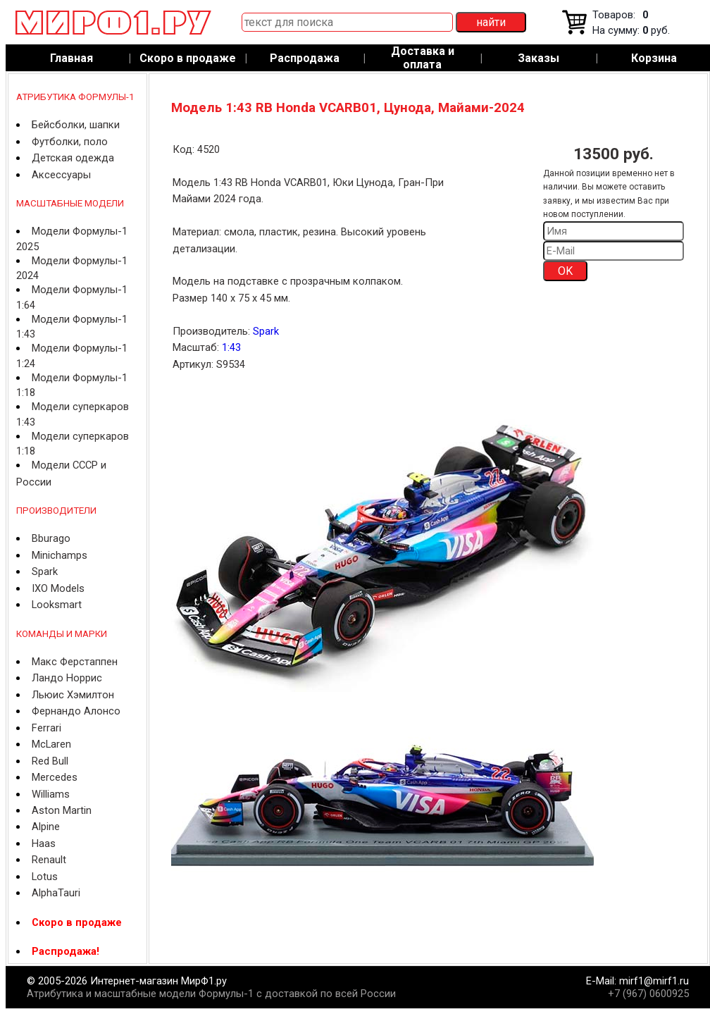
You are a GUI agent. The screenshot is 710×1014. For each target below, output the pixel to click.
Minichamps (59, 555)
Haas (44, 843)
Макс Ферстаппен (75, 661)
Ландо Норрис (67, 678)
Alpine (46, 826)
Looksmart (57, 604)
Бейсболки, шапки (76, 124)
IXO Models (58, 588)
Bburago (51, 538)
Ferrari (46, 728)
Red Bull (50, 761)
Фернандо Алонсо (76, 711)
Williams (51, 794)
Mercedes (54, 777)
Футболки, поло (70, 141)
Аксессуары (61, 174)
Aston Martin (62, 810)
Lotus (45, 876)
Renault (49, 859)
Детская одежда (73, 158)
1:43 (231, 347)
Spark (45, 571)
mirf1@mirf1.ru (654, 981)
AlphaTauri (56, 892)
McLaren (51, 744)
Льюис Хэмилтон (73, 694)
